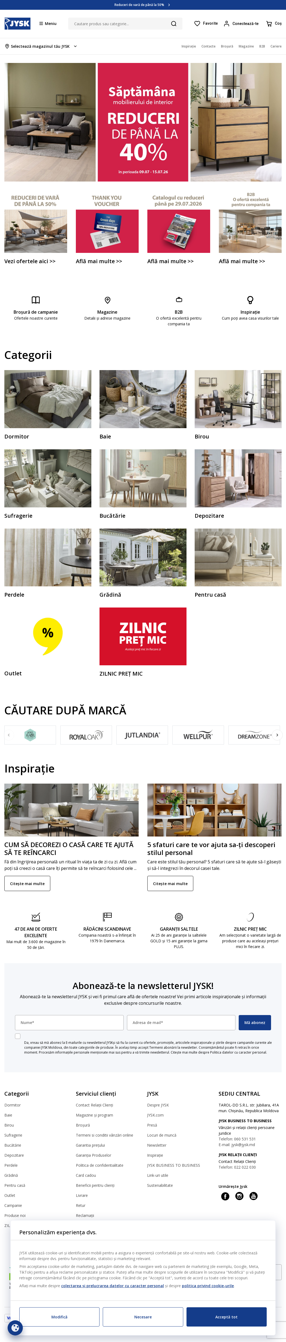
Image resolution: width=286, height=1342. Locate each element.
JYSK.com (155, 1115)
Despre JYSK (158, 1105)
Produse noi (15, 1215)
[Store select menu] (41, 46)
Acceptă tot (226, 1316)
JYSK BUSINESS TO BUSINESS (173, 1165)
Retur (80, 1205)
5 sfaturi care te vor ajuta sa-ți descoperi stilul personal (211, 848)
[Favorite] (206, 23)
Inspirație (155, 1155)
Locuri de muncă (161, 1135)
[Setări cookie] (15, 1327)
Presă (152, 1125)
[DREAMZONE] (254, 735)
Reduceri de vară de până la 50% (139, 4)
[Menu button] (48, 23)
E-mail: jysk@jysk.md (237, 1144)
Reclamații (85, 1215)
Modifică (59, 1316)
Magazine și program (94, 1115)
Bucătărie (12, 1145)
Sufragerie (13, 1135)
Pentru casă (14, 1185)
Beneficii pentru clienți (95, 1185)
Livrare (82, 1195)
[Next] (277, 735)
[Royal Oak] (86, 735)
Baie (8, 1115)
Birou (9, 1125)
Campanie (13, 1205)
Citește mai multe (27, 883)
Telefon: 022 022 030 (237, 1167)
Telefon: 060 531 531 (237, 1138)
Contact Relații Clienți (94, 1105)
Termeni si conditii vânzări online (104, 1135)
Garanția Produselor (93, 1155)
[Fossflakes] (30, 735)
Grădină (11, 1175)
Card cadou (86, 1175)
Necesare (143, 1316)
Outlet (9, 1195)
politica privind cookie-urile (208, 1285)
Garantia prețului (90, 1145)
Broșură (83, 1125)
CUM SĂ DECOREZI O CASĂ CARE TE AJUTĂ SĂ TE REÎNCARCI (68, 848)
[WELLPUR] (198, 735)
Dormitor (12, 1105)
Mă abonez (254, 1022)
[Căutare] (173, 24)
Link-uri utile (157, 1175)
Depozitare (14, 1155)
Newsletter (156, 1145)
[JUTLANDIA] (142, 735)
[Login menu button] (241, 23)
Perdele (11, 1165)
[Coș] (274, 23)
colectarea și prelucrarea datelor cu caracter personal (112, 1285)
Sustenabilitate (160, 1185)
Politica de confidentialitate (99, 1165)
